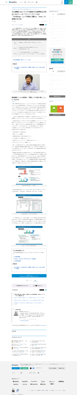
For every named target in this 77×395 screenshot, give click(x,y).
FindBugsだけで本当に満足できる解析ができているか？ (28, 47)
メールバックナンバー (57, 56)
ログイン (57, 62)
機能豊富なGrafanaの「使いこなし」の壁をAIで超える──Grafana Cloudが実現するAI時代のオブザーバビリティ (57, 76)
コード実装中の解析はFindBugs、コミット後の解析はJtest (29, 52)
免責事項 (43, 390)
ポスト (41, 24)
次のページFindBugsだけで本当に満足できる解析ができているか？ (29, 276)
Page (15, 48)
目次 (36, 39)
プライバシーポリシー (58, 390)
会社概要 (46, 390)
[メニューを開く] (6, 2)
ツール (16, 24)
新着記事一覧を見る (57, 96)
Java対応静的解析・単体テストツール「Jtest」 (22, 59)
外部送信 (64, 390)
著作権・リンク (33, 390)
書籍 (36, 2)
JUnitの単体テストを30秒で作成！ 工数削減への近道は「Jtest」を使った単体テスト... (28, 302)
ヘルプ (29, 390)
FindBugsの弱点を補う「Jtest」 (24, 48)
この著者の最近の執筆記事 (23, 320)
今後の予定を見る (57, 114)
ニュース (21, 2)
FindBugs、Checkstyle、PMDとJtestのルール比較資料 (25, 258)
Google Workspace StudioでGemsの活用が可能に (58, 34)
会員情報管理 (39, 390)
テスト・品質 (20, 24)
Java (13, 24)
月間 (61, 14)
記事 (25, 2)
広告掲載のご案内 (61, 368)
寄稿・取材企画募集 (52, 368)
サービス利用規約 (51, 390)
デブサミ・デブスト (30, 2)
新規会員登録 (57, 59)
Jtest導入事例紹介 (17, 260)
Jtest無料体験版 (17, 256)
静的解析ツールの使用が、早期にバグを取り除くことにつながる (30, 42)
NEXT (36, 280)
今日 (53, 14)
